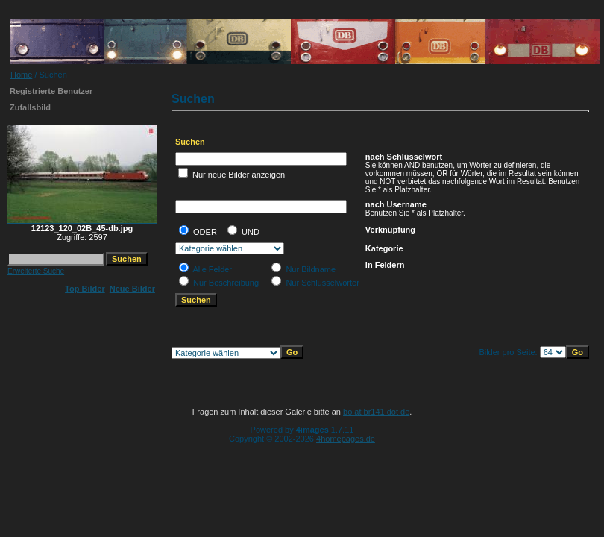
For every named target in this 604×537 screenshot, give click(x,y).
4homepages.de (345, 438)
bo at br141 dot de (376, 411)
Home (21, 74)
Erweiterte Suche (35, 271)
